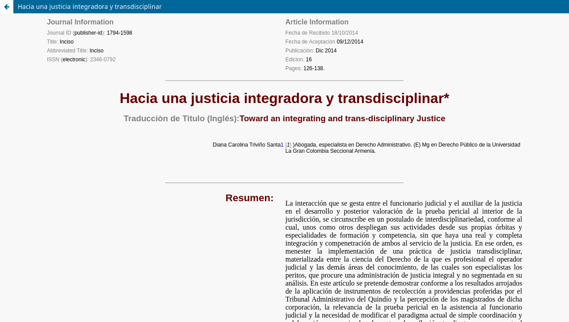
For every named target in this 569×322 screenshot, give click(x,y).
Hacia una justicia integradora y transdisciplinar (90, 6)
